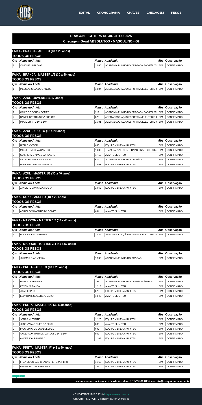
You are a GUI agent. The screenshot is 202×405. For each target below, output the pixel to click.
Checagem (155, 13)
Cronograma (108, 13)
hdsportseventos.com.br (116, 394)
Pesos (176, 13)
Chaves (133, 13)
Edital (84, 13)
